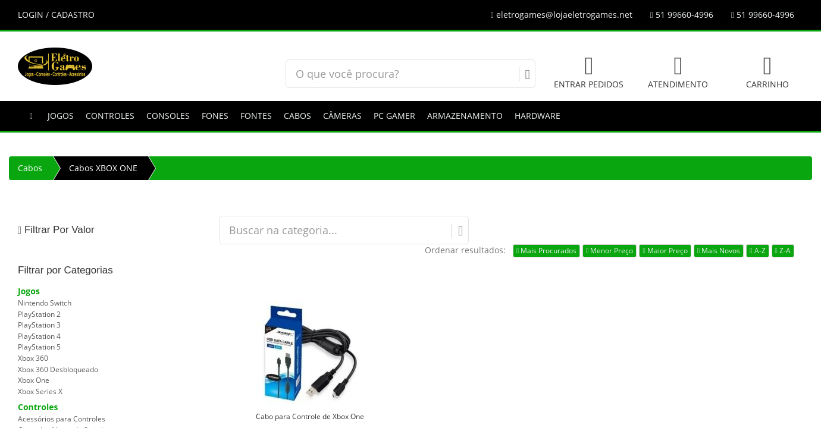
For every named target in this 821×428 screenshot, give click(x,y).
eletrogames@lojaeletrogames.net (561, 14)
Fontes (256, 115)
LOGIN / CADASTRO (56, 14)
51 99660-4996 (681, 14)
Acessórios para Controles (61, 419)
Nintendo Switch (44, 303)
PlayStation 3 (39, 325)
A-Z (757, 251)
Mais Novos (718, 251)
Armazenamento (465, 115)
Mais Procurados (546, 251)
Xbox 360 (33, 358)
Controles (110, 115)
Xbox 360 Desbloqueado (58, 369)
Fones (215, 115)
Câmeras (342, 115)
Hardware (537, 115)
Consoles (168, 115)
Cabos (297, 115)
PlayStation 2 (39, 314)
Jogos (61, 115)
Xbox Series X (40, 391)
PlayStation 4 (39, 336)
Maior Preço (665, 251)
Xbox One (33, 380)
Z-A (783, 251)
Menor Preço (609, 251)
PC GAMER (394, 115)
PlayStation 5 (39, 347)
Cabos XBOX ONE (103, 168)
